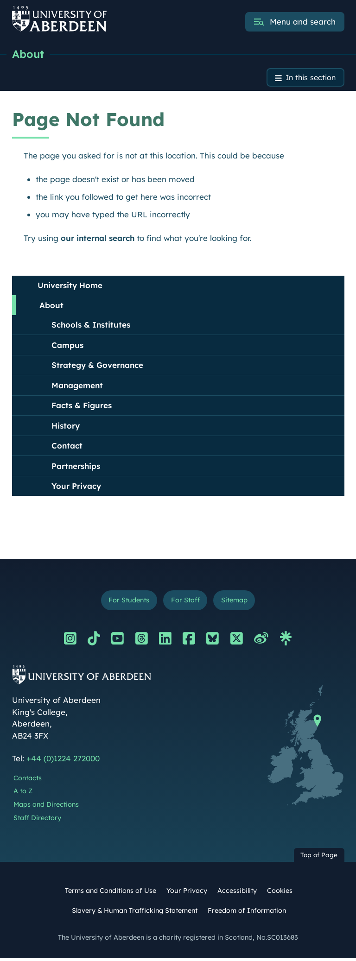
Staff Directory (37, 820)
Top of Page (318, 857)
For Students (126, 602)
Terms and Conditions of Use (110, 893)
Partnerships (75, 467)
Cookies (279, 893)
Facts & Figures (81, 406)
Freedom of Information (247, 913)
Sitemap (236, 602)
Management (77, 387)
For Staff (185, 602)
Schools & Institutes (90, 326)
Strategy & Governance (97, 366)
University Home (70, 286)
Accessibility (237, 893)
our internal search (97, 239)
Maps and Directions (46, 807)
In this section (309, 78)
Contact (67, 447)
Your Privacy (76, 487)
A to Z (22, 793)
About (28, 54)
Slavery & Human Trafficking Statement (134, 913)
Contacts (27, 780)
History (65, 427)
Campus (67, 346)
